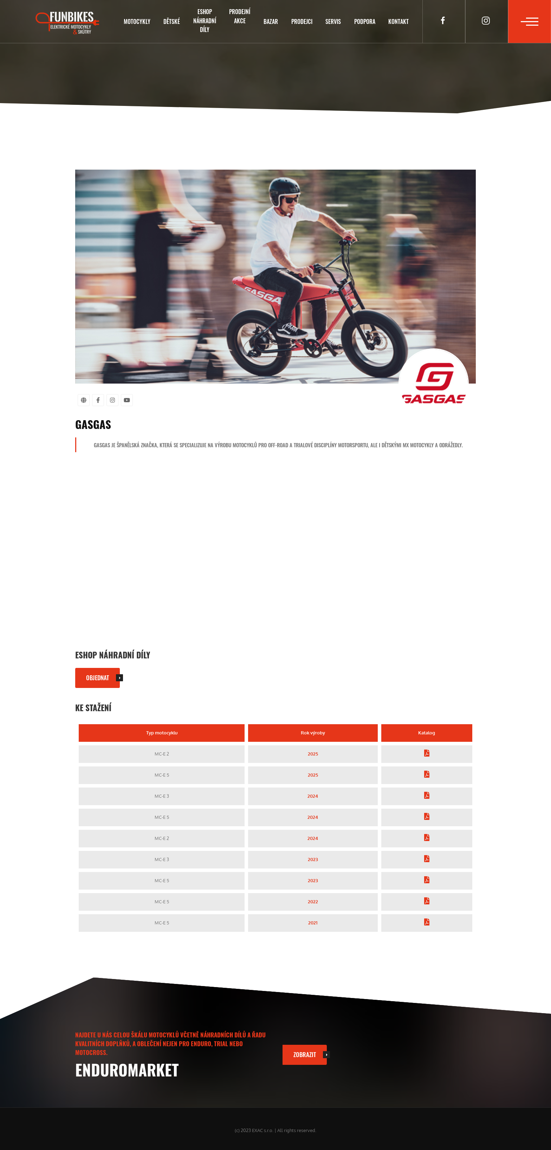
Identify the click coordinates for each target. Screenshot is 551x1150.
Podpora (364, 21)
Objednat (97, 677)
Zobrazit (304, 1054)
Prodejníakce (239, 16)
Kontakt (398, 21)
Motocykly (137, 21)
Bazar (271, 21)
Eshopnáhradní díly (204, 20)
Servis (333, 21)
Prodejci (301, 21)
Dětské (171, 21)
